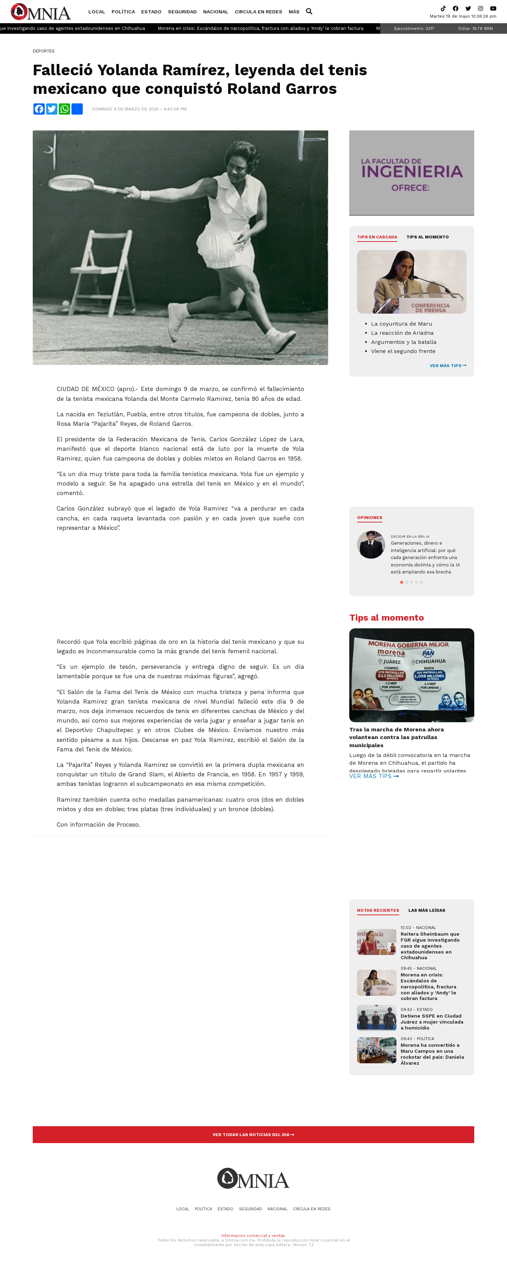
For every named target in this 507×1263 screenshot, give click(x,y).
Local (96, 11)
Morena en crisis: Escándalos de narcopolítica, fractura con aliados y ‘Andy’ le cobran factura (279, 28)
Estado (151, 11)
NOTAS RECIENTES (378, 910)
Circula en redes (258, 11)
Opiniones (369, 517)
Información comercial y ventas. (253, 1235)
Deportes (44, 51)
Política (123, 11)
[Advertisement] (180, 582)
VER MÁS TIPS (448, 365)
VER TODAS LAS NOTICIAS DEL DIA (253, 1134)
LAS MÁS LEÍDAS (426, 910)
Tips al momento (427, 237)
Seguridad (182, 11)
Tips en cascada (377, 237)
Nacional (216, 11)
